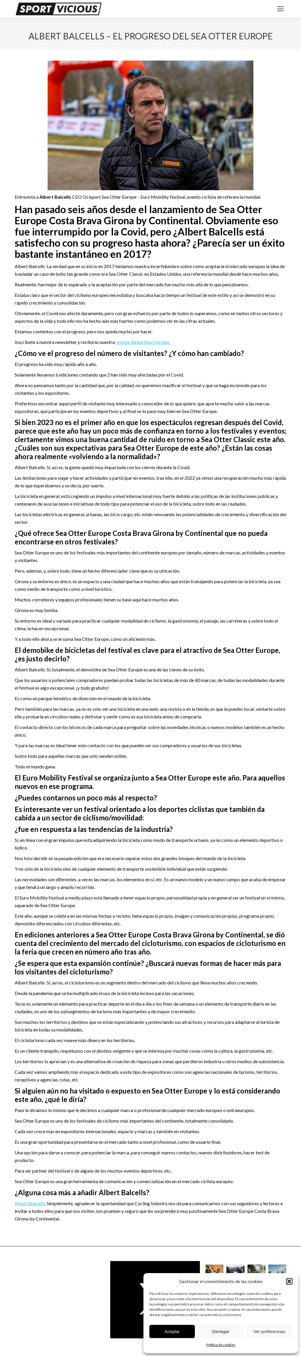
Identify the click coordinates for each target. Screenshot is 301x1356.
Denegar (220, 1331)
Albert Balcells (30, 1203)
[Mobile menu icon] (280, 9)
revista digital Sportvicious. (143, 342)
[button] (289, 1281)
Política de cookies (220, 1344)
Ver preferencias (269, 1331)
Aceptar (172, 1331)
